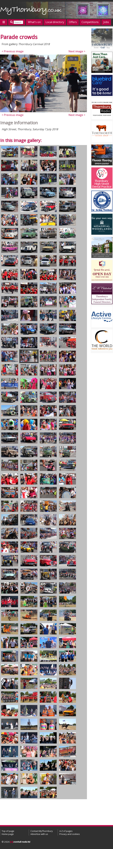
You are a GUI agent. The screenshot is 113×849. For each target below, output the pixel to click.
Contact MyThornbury (41, 831)
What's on (34, 22)
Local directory (55, 22)
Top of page (8, 831)
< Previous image (13, 51)
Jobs (106, 22)
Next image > (77, 51)
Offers (73, 22)
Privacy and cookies (69, 834)
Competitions (90, 22)
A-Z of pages (66, 831)
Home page (8, 834)
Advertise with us (39, 834)
